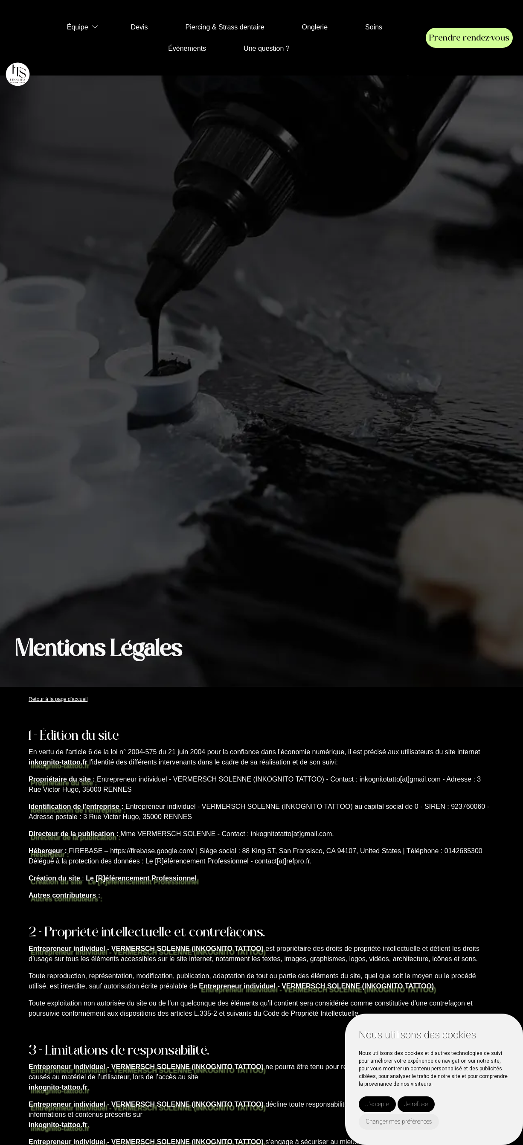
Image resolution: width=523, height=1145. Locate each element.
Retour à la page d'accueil (58, 699)
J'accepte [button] (377, 1104)
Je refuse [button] (416, 1104)
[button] (95, 27)
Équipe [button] (77, 27)
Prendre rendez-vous (469, 37)
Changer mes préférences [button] (399, 1121)
